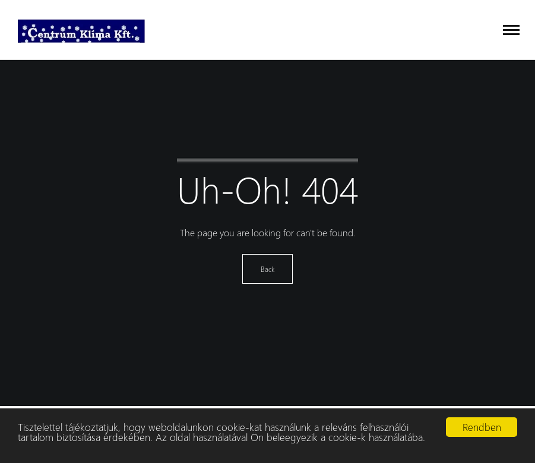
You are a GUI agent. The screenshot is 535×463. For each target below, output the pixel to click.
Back (267, 269)
